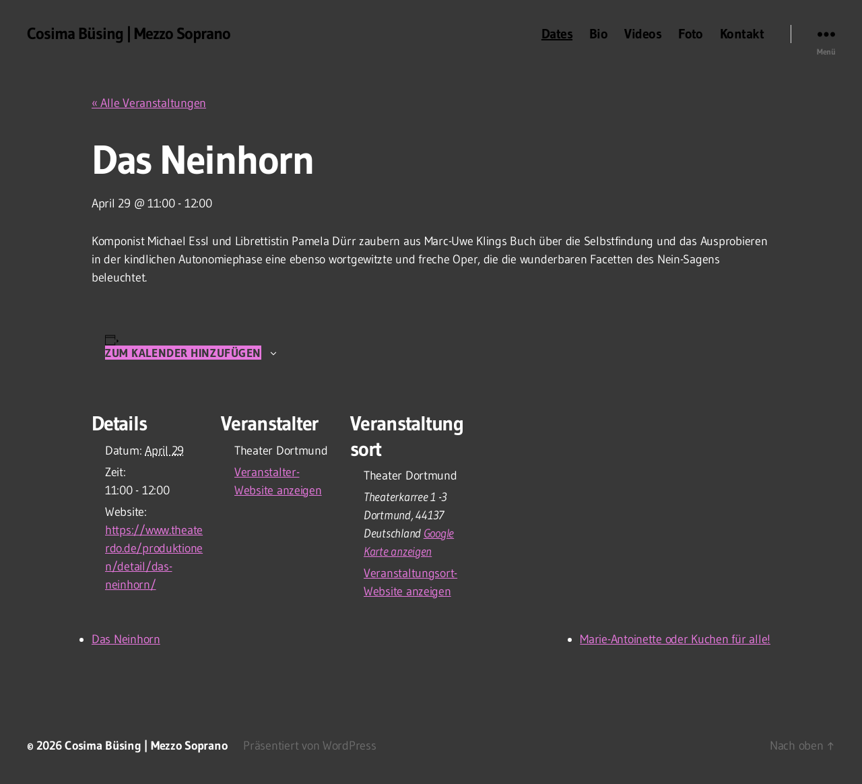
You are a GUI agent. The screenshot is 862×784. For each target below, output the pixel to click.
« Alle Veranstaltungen (149, 103)
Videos (642, 34)
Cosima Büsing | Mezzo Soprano (128, 34)
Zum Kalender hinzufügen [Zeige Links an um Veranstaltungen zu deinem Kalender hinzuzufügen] (183, 353)
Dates (556, 34)
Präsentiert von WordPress (309, 745)
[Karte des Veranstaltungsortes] (550, 482)
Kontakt (742, 34)
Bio (598, 34)
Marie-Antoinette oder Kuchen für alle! (675, 639)
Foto (690, 34)
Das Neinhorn (126, 639)
